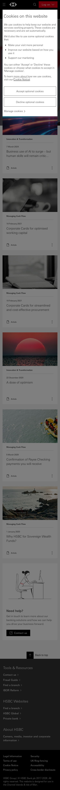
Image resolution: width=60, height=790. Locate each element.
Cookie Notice (22, 79)
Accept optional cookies (30, 91)
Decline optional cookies (30, 102)
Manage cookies (13, 111)
